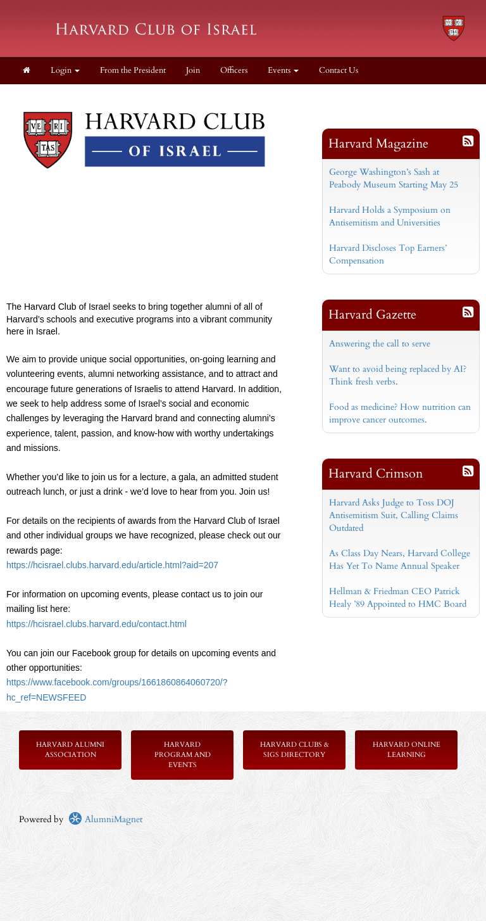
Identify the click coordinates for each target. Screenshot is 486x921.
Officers (233, 70)
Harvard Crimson (375, 473)
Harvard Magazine (378, 143)
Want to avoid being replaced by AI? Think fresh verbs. (397, 375)
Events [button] (283, 70)
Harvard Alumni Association (70, 749)
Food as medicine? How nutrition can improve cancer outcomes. (400, 413)
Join (193, 70)
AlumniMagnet (105, 819)
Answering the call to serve (379, 344)
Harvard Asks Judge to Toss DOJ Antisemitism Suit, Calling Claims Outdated (393, 515)
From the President (133, 70)
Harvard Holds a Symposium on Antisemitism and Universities (390, 216)
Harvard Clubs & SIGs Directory (294, 749)
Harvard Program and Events (182, 755)
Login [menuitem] (65, 70)
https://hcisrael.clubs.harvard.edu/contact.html (96, 624)
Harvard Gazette (372, 314)
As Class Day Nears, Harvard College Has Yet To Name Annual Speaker (399, 559)
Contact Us (338, 70)
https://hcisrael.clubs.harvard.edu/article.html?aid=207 (112, 565)
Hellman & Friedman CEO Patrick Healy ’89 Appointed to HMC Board (397, 597)
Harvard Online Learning (406, 749)
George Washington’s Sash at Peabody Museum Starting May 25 (393, 178)
